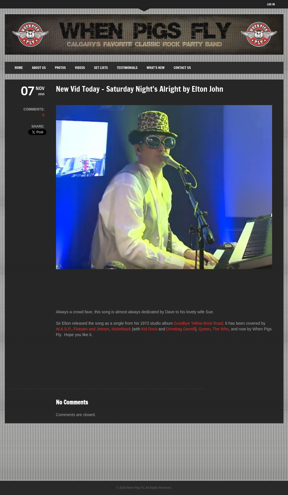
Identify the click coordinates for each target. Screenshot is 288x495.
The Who (221, 329)
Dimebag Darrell (180, 329)
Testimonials (127, 67)
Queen (204, 329)
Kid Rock (149, 329)
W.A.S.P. (63, 329)
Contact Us (182, 67)
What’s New (156, 67)
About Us (39, 67)
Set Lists (101, 67)
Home (19, 67)
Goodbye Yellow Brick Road (198, 323)
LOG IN (271, 4)
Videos (80, 67)
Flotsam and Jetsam (91, 329)
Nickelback (121, 329)
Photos (60, 67)
